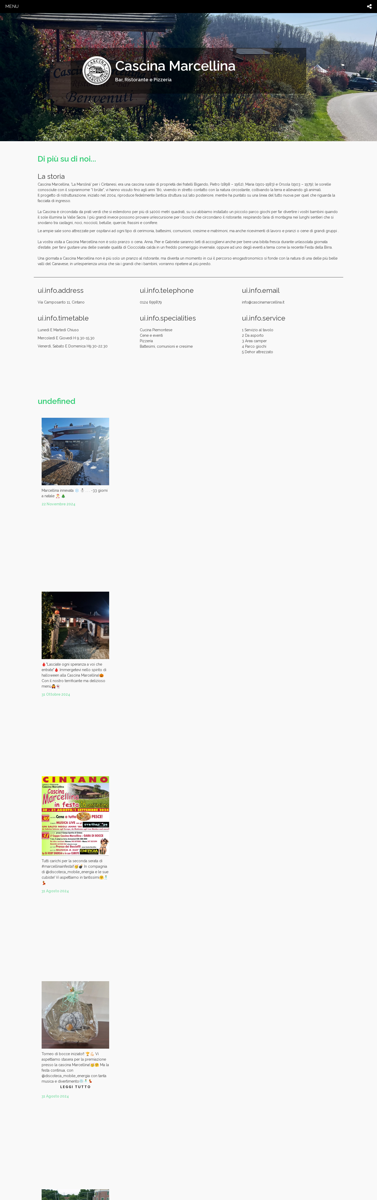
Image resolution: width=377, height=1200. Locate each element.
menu (12, 6)
